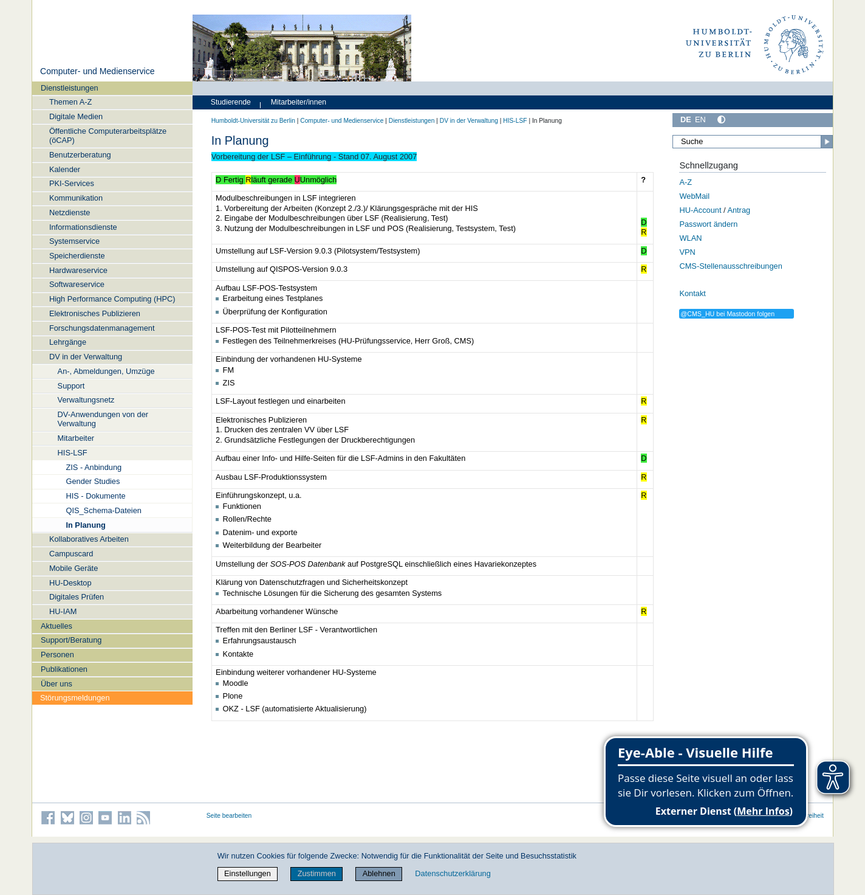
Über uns (56, 683)
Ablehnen (379, 873)
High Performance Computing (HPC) (112, 298)
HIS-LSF (72, 452)
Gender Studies (93, 481)
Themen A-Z (70, 101)
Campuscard (71, 553)
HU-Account (700, 210)
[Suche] (752, 141)
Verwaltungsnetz (86, 399)
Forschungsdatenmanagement (102, 328)
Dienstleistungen (69, 87)
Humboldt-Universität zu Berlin (253, 120)
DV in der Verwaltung (85, 356)
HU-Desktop (70, 582)
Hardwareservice (78, 270)
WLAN (690, 238)
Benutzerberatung (80, 154)
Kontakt (692, 293)
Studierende (231, 102)
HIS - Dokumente (95, 495)
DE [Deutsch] (685, 119)
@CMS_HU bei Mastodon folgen (727, 313)
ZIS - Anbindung (93, 467)
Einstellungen (247, 873)
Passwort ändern (708, 224)
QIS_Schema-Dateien (103, 510)
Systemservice (74, 241)
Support (71, 385)
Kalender (64, 169)
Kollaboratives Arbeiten (89, 539)
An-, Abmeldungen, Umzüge (106, 371)
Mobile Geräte (73, 568)
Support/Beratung (71, 639)
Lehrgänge (67, 342)
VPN (687, 252)
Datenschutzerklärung (452, 873)
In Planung (85, 525)
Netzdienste (70, 212)
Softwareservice (76, 284)
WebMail (694, 196)
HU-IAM (63, 611)
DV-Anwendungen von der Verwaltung (103, 419)
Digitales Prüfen (76, 596)
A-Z (685, 182)
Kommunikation (76, 197)
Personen (57, 654)
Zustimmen (317, 873)
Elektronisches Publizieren (94, 313)
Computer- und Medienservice (97, 71)
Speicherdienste (77, 255)
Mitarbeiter (76, 438)
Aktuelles (56, 626)
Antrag (738, 210)
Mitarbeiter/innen (298, 102)
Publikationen (64, 669)
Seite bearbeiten (229, 815)
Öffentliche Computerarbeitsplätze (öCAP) (107, 135)
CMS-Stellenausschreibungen (730, 266)
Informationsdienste (83, 227)
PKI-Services (71, 183)
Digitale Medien (76, 116)
